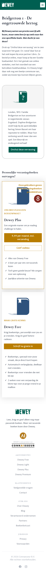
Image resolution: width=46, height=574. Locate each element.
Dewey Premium (23, 474)
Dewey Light (23, 465)
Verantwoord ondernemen (23, 516)
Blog (23, 511)
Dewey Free (23, 460)
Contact (23, 493)
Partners (23, 521)
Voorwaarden (23, 544)
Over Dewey (23, 506)
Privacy (23, 539)
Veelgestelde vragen (23, 488)
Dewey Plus (23, 469)
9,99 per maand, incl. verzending (23, 238)
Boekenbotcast (23, 525)
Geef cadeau (23, 248)
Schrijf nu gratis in (23, 346)
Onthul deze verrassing (23, 149)
